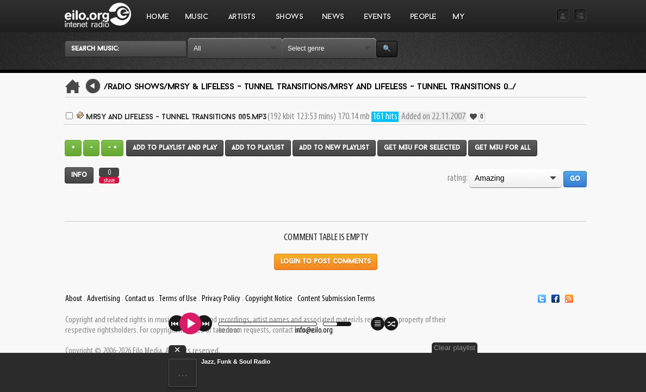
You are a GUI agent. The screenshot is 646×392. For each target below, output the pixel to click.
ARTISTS (242, 22)
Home (157, 17)
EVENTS (377, 22)
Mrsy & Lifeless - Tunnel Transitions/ (249, 87)
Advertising (103, 299)
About (73, 299)
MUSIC (196, 22)
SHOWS (289, 22)
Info (79, 175)
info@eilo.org (314, 330)
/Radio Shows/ (135, 87)
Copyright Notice (269, 299)
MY (459, 22)
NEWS (333, 22)
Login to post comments (326, 262)
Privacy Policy (221, 299)
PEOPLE (423, 17)
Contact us (139, 299)
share (109, 180)
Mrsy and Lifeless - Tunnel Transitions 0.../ (423, 87)
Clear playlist (561, 348)
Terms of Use (178, 299)
